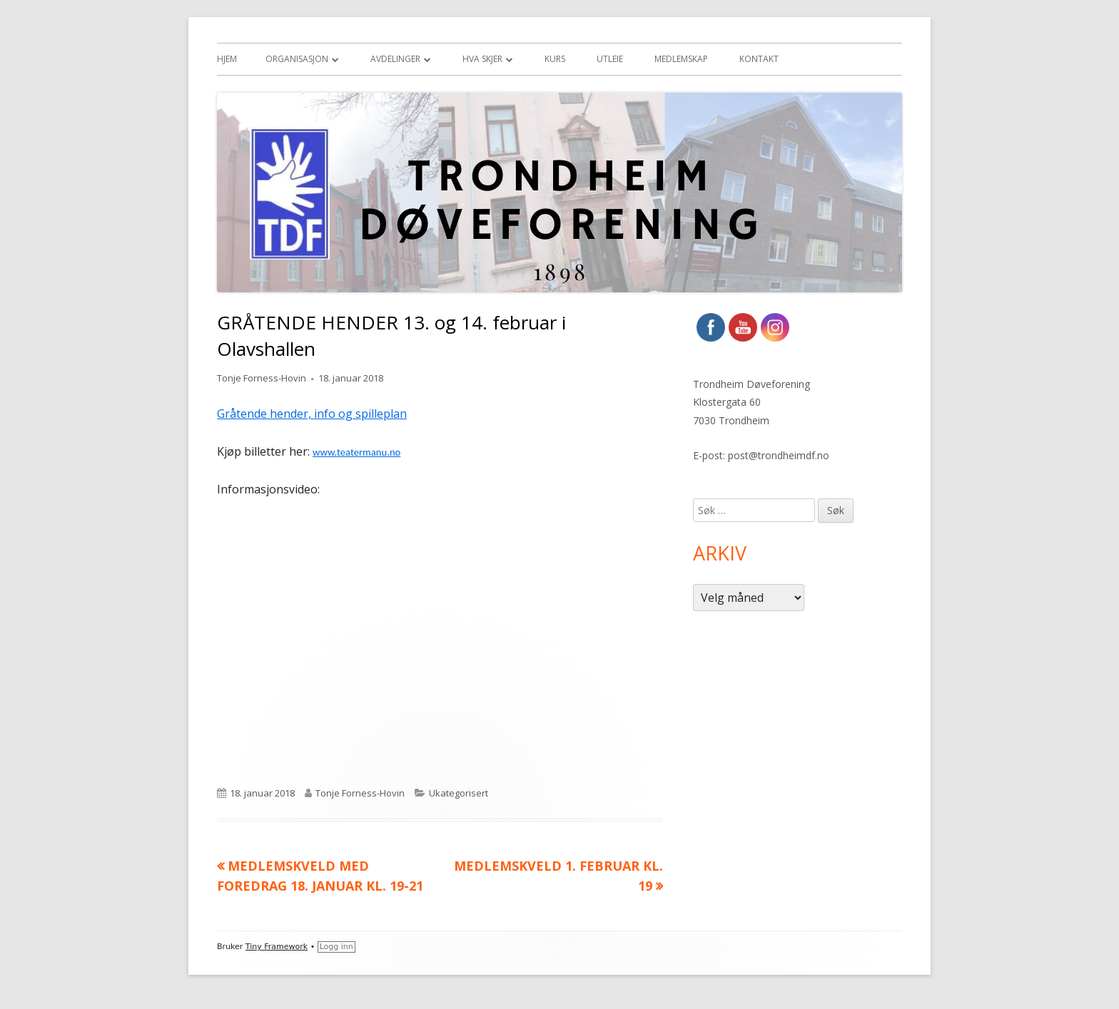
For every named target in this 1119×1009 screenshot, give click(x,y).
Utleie (610, 59)
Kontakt (759, 59)
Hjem (227, 59)
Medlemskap (681, 59)
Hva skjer (482, 59)
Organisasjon (296, 59)
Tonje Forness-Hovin (261, 378)
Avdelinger (395, 59)
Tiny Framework (276, 946)
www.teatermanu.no (356, 452)
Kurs (555, 59)
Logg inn (336, 946)
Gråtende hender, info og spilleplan (312, 413)
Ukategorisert (458, 793)
